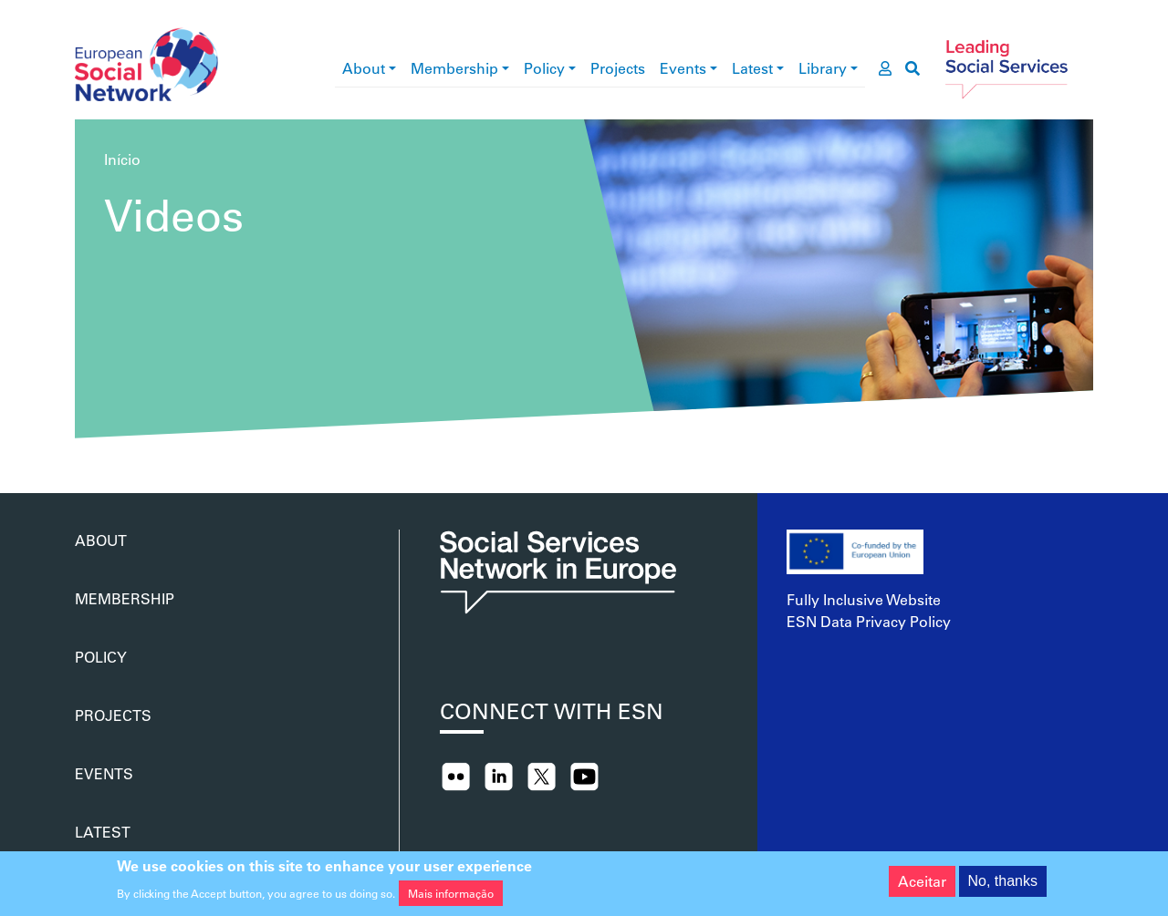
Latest (752, 67)
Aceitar (922, 884)
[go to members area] (885, 68)
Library (822, 67)
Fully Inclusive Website (864, 599)
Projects (617, 67)
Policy (544, 67)
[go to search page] (912, 68)
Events (683, 67)
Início (122, 159)
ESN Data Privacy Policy (869, 621)
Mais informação (451, 897)
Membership (454, 67)
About (363, 67)
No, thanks (1003, 884)
